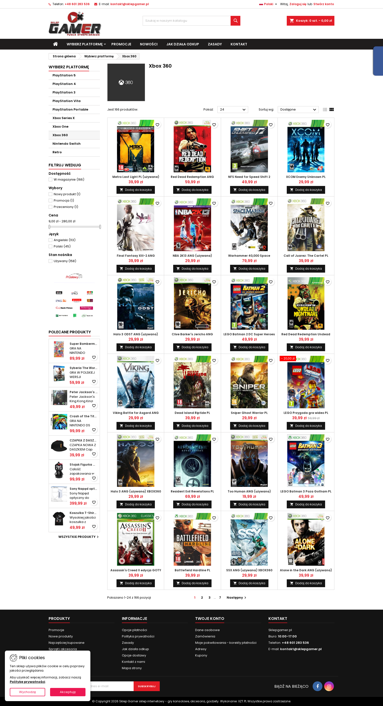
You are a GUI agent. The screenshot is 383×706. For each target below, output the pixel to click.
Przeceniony (66, 207)
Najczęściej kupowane (67, 642)
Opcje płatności (134, 630)
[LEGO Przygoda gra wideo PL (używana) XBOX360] (306, 359)
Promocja (64, 200)
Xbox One (60, 126)
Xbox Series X (64, 118)
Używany (65, 261)
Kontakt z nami (133, 661)
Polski (62, 246)
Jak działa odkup (182, 44)
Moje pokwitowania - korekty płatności (225, 642)
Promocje (121, 44)
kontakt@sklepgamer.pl (129, 4)
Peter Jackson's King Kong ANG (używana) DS (84, 392)
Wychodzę (27, 692)
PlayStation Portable (70, 109)
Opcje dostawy (134, 655)
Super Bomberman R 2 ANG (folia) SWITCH (84, 343)
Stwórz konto (323, 4)
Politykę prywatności (27, 681)
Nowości (149, 44)
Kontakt (239, 44)
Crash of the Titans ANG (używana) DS (84, 416)
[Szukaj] (191, 21)
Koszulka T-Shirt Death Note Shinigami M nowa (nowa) (84, 513)
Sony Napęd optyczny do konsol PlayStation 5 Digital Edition (84, 488)
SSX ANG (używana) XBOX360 (249, 570)
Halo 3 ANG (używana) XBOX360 (136, 491)
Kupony (201, 655)
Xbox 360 (60, 135)
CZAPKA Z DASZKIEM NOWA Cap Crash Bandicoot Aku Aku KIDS (84, 440)
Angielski (64, 240)
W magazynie (69, 179)
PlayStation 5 (64, 75)
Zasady (215, 44)
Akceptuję (68, 692)
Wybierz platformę (85, 44)
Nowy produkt (67, 194)
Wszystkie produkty (79, 537)
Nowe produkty (61, 636)
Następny (237, 597)
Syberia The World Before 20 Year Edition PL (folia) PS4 (84, 368)
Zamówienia (205, 636)
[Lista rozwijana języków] (268, 4)
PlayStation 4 (64, 84)
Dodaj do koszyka (136, 190)
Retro (57, 152)
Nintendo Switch (67, 143)
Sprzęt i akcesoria (63, 649)
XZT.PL (242, 701)
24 (233, 110)
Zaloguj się (297, 4)
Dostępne (299, 110)
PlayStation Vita (67, 101)
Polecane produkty (70, 332)
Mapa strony (132, 668)
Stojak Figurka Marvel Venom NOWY (84, 464)
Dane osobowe (207, 630)
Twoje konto (209, 618)
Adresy (200, 649)
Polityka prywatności (138, 636)
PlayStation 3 (64, 92)
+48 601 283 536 (77, 4)
